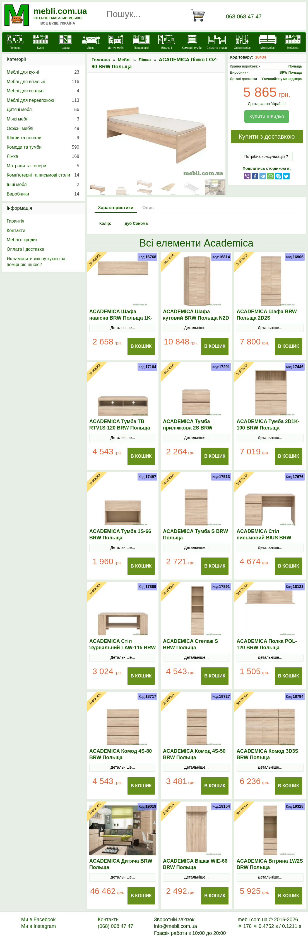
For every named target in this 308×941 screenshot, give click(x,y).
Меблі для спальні (43, 91)
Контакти (16, 230)
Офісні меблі (43, 129)
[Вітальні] (166, 43)
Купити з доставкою (267, 136)
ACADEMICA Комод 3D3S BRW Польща (267, 754)
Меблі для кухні (43, 72)
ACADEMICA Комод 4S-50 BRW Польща (194, 754)
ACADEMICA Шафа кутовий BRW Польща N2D (196, 315)
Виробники (43, 194)
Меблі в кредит (22, 239)
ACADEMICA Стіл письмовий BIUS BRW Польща (264, 538)
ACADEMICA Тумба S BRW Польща (195, 535)
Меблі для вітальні (43, 82)
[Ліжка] (90, 43)
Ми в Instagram (38, 926)
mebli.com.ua (60, 11)
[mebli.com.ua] (15, 43)
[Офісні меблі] (242, 43)
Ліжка (145, 59)
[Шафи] (65, 43)
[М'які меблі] (267, 43)
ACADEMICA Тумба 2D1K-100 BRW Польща (268, 425)
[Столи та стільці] (217, 43)
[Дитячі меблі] (116, 43)
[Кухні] (40, 43)
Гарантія (15, 221)
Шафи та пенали (43, 138)
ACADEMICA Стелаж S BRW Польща (190, 644)
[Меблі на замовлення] (292, 45)
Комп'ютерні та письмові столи (43, 175)
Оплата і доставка (25, 249)
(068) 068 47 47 (115, 926)
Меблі (124, 59)
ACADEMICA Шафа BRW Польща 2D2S (267, 315)
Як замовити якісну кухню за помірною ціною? (36, 261)
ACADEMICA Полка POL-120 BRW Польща (267, 644)
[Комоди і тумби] (191, 43)
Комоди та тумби (43, 147)
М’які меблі (43, 119)
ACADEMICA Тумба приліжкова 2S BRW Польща (187, 428)
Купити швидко (266, 116)
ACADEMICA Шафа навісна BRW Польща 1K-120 (120, 318)
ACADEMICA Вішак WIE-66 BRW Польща (195, 864)
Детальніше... (122, 327)
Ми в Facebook (38, 919)
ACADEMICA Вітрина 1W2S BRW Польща (270, 864)
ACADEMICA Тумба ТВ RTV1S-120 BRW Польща (119, 425)
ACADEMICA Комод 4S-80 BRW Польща (120, 754)
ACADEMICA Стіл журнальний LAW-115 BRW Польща (122, 647)
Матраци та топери (43, 166)
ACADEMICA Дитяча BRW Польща (120, 864)
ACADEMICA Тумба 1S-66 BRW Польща (120, 535)
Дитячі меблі (43, 110)
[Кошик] (200, 16)
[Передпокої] (141, 43)
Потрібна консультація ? (266, 156)
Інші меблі (43, 185)
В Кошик (141, 346)
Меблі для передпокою (43, 100)
